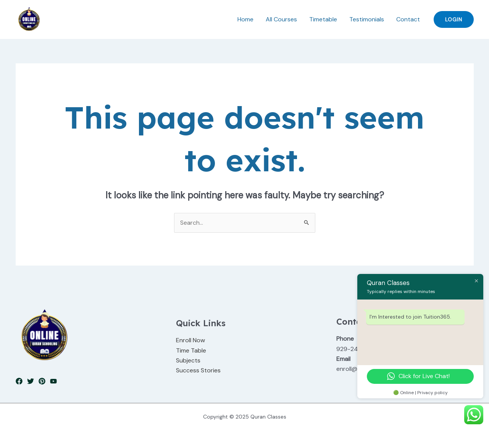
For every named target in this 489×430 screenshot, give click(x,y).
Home (245, 19)
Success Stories (198, 370)
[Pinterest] (42, 381)
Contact (408, 19)
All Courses (281, 19)
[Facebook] (19, 381)
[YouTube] (53, 381)
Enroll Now (190, 340)
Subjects (188, 360)
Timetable (323, 19)
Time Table (191, 350)
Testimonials (366, 19)
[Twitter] (30, 381)
